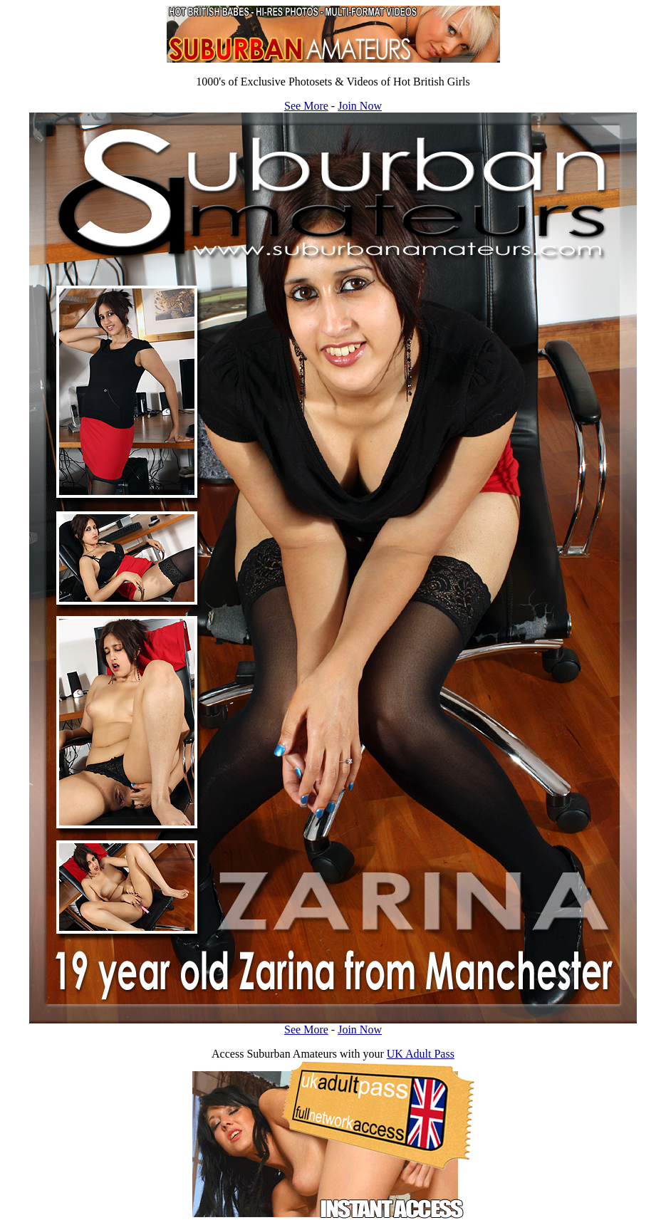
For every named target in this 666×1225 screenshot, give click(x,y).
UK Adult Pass (420, 1054)
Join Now (360, 106)
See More (306, 106)
